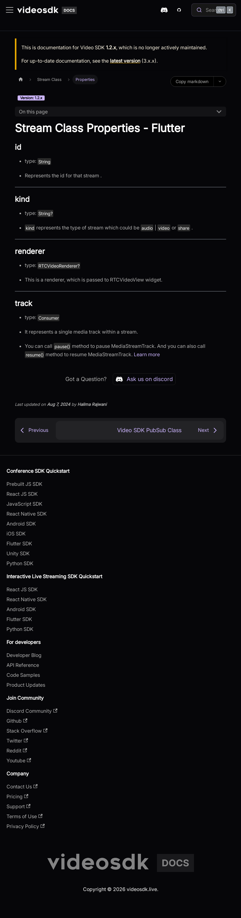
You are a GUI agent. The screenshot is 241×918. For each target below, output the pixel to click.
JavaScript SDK (24, 504)
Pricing (17, 796)
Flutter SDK (19, 543)
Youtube (19, 760)
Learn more (147, 354)
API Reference (23, 665)
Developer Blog (24, 655)
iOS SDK (16, 533)
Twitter (17, 741)
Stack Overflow (27, 731)
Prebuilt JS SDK (24, 484)
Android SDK (21, 524)
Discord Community (32, 711)
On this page (33, 112)
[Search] (213, 9)
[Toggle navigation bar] (9, 10)
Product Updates (26, 685)
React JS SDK (22, 494)
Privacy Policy (26, 826)
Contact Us (22, 786)
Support (18, 806)
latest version (125, 61)
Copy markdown (192, 81)
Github (17, 721)
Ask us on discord (144, 379)
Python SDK (20, 563)
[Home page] (21, 79)
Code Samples (23, 675)
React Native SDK (27, 514)
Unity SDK (18, 553)
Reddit (17, 750)
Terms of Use (24, 816)
